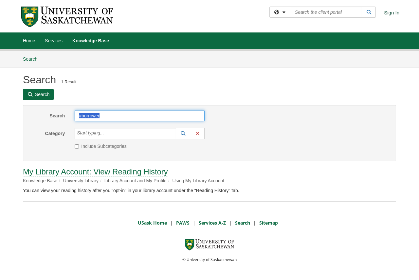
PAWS (183, 223)
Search (32, 58)
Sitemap (268, 223)
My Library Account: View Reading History (95, 171)
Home (29, 40)
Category (55, 133)
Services (54, 40)
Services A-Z (212, 223)
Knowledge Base (90, 40)
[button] (183, 133)
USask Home (152, 223)
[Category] (107, 133)
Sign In (391, 12)
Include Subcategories (101, 146)
